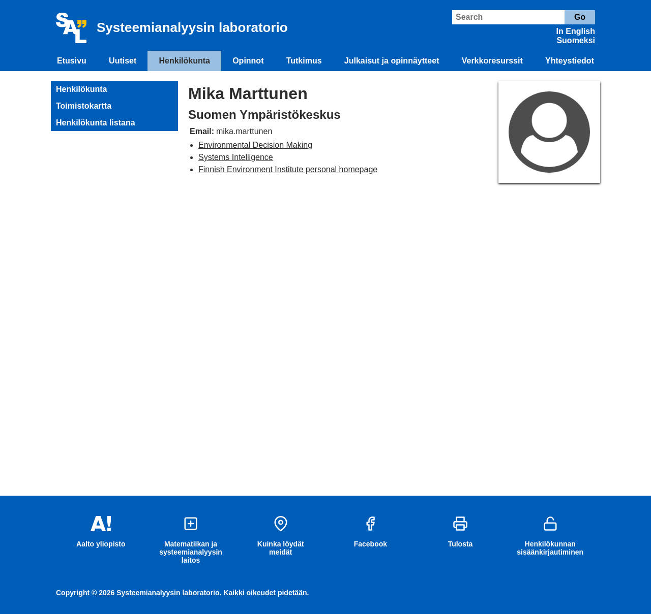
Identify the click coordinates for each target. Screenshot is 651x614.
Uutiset (122, 60)
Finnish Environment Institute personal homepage (287, 169)
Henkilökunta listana (95, 122)
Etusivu (71, 60)
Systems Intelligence (235, 157)
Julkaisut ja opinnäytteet (391, 60)
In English (575, 31)
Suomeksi (575, 40)
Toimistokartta (83, 106)
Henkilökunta (184, 60)
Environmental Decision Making (255, 145)
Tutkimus (304, 60)
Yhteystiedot (569, 60)
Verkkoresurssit (492, 60)
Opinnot (247, 60)
